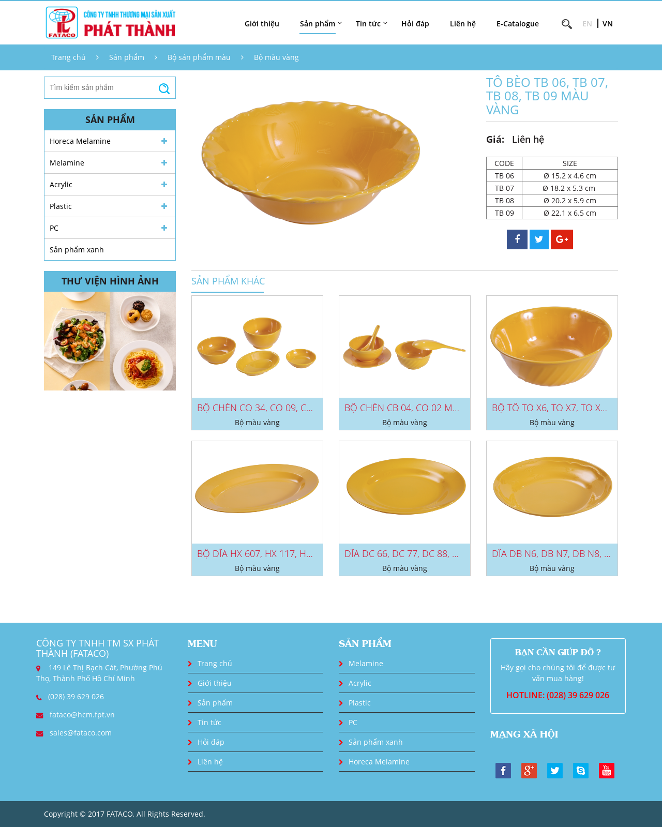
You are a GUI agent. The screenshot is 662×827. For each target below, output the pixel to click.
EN (587, 23)
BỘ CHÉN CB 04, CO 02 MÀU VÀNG (417, 407)
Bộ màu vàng (276, 57)
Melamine (67, 163)
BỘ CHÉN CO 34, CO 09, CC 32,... (265, 407)
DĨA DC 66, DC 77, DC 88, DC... (407, 553)
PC (54, 228)
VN (608, 23)
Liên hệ (463, 23)
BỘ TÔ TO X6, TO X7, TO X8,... (553, 407)
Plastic (61, 206)
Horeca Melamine (80, 141)
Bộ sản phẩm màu (199, 57)
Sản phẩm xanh (77, 249)
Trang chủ (68, 57)
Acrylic (61, 184)
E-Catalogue (517, 23)
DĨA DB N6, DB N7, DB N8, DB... (557, 553)
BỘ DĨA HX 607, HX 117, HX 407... (266, 553)
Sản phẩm (126, 57)
